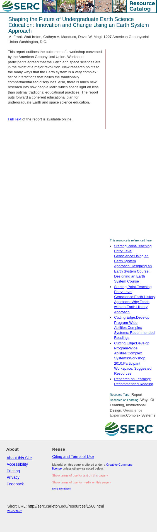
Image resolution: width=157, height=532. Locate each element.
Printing (13, 471)
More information (61, 488)
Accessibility (17, 464)
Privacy (13, 477)
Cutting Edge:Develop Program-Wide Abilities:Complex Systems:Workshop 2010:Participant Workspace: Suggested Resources (132, 358)
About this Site (19, 458)
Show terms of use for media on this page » (81, 482)
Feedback (15, 484)
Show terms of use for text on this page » (80, 475)
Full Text (14, 119)
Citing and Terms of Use (73, 456)
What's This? (14, 511)
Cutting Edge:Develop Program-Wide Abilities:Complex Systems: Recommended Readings (134, 327)
